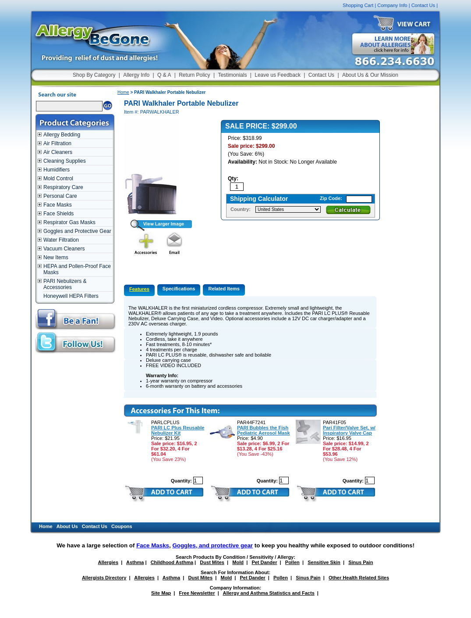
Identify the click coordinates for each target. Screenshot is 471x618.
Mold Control (58, 178)
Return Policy (194, 75)
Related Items (224, 288)
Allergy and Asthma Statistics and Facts (268, 593)
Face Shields (58, 214)
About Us (67, 526)
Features (139, 289)
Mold (238, 562)
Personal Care (60, 196)
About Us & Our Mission (370, 75)
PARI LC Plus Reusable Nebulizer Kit (177, 430)
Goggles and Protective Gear (77, 231)
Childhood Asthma (172, 562)
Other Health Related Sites (359, 577)
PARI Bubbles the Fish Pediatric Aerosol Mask (263, 430)
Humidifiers (56, 170)
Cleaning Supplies (64, 161)
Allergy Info (136, 75)
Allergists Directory (104, 577)
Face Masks (57, 205)
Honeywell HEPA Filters (71, 296)
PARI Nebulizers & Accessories (64, 284)
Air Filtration (57, 143)
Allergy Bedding (61, 135)
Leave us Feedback (278, 75)
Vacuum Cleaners (64, 249)
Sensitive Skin (324, 562)
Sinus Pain (360, 562)
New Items (55, 257)
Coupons (121, 526)
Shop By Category (94, 75)
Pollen (292, 562)
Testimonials (232, 75)
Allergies (108, 562)
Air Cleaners (57, 152)
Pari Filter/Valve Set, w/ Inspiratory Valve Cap (349, 430)
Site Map (161, 593)
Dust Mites (212, 562)
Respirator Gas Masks (69, 222)
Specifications (179, 288)
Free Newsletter (197, 593)
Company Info (392, 5)
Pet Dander (264, 562)
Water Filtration (61, 240)
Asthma (135, 562)
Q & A (164, 75)
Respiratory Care (63, 187)
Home (123, 92)
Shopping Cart (358, 5)
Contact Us (423, 5)
